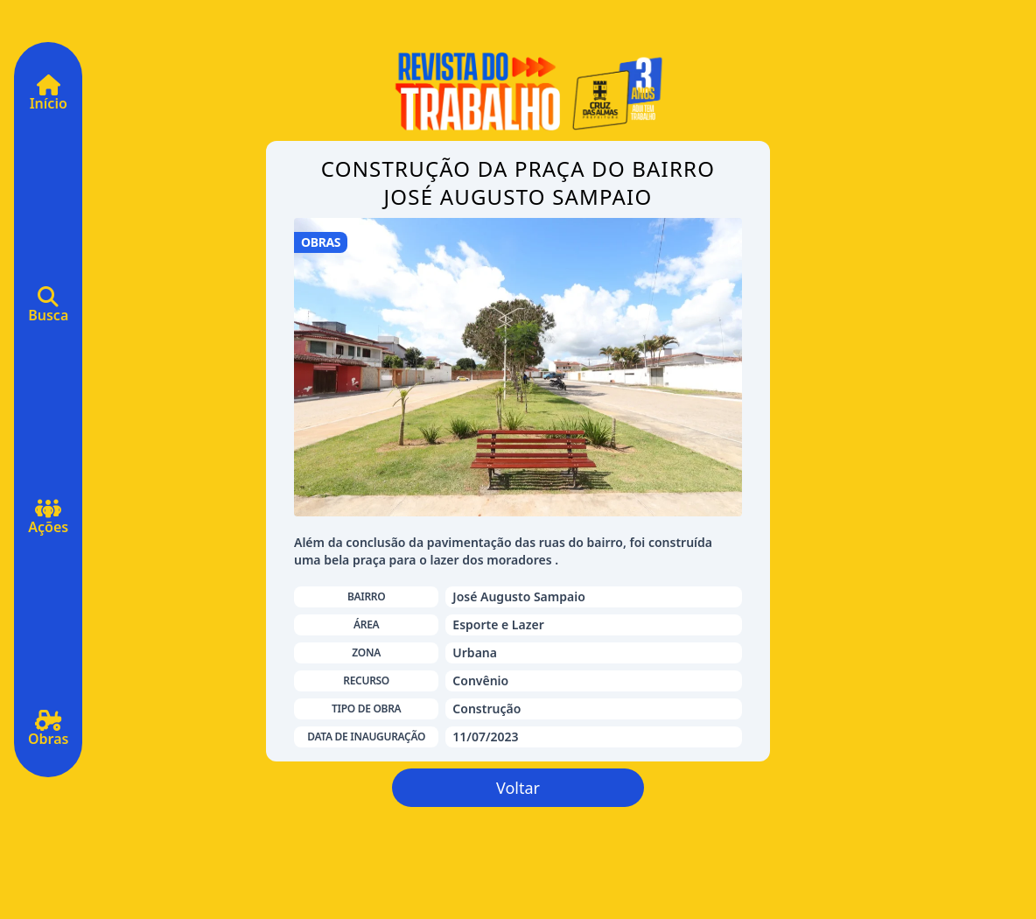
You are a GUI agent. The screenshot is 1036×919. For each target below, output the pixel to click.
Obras (48, 734)
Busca (48, 311)
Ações (48, 523)
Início (48, 99)
